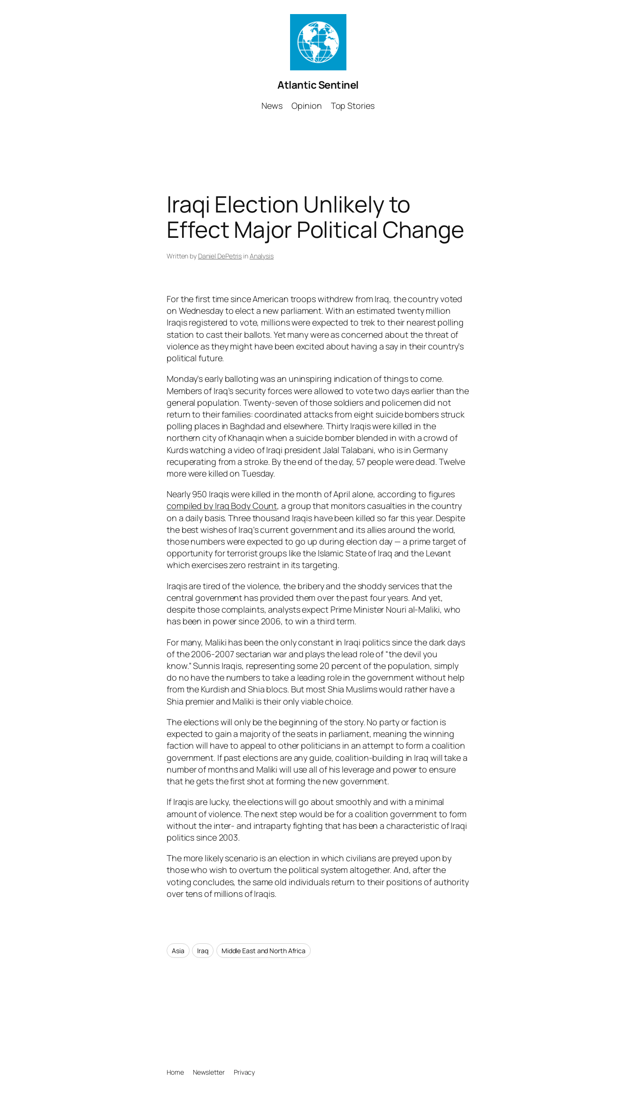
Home (175, 1072)
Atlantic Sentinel (318, 85)
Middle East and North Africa (264, 950)
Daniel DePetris (220, 255)
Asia (178, 950)
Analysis (262, 255)
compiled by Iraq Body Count (222, 505)
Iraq (202, 950)
